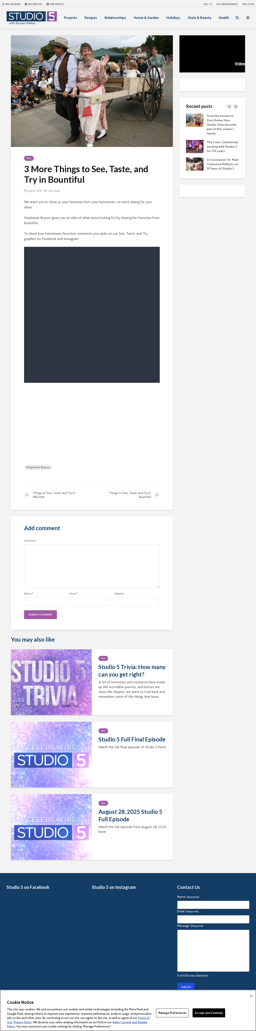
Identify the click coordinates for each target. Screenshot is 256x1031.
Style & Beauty (199, 18)
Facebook (33, 4)
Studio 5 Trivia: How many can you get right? (132, 670)
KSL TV (207, 4)
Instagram (11, 4)
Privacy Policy (23, 1022)
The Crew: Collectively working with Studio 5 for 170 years (222, 146)
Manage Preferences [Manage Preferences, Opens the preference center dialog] (172, 1012)
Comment (30, 540)
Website (119, 593)
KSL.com (248, 4)
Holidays (173, 18)
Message (190, 926)
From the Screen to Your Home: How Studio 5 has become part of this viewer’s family (221, 124)
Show (51, 18)
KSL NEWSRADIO (227, 4)
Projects (70, 18)
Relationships (115, 18)
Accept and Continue (209, 1012)
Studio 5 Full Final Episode (131, 739)
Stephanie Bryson (38, 467)
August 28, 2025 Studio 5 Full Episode (130, 815)
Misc (28, 158)
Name (28, 593)
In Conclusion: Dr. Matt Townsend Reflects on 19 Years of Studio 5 (222, 164)
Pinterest (55, 4)
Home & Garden (146, 18)
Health (224, 18)
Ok (251, 995)
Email (73, 593)
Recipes (90, 18)
